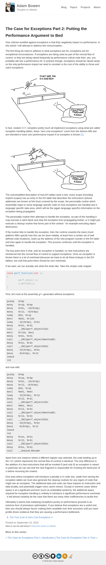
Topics (73, 7)
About (97, 7)
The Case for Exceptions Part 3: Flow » (76, 537)
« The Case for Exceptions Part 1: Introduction (30, 537)
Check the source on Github (43, 526)
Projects (85, 7)
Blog (64, 7)
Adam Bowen (28, 6)
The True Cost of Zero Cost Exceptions (29, 517)
